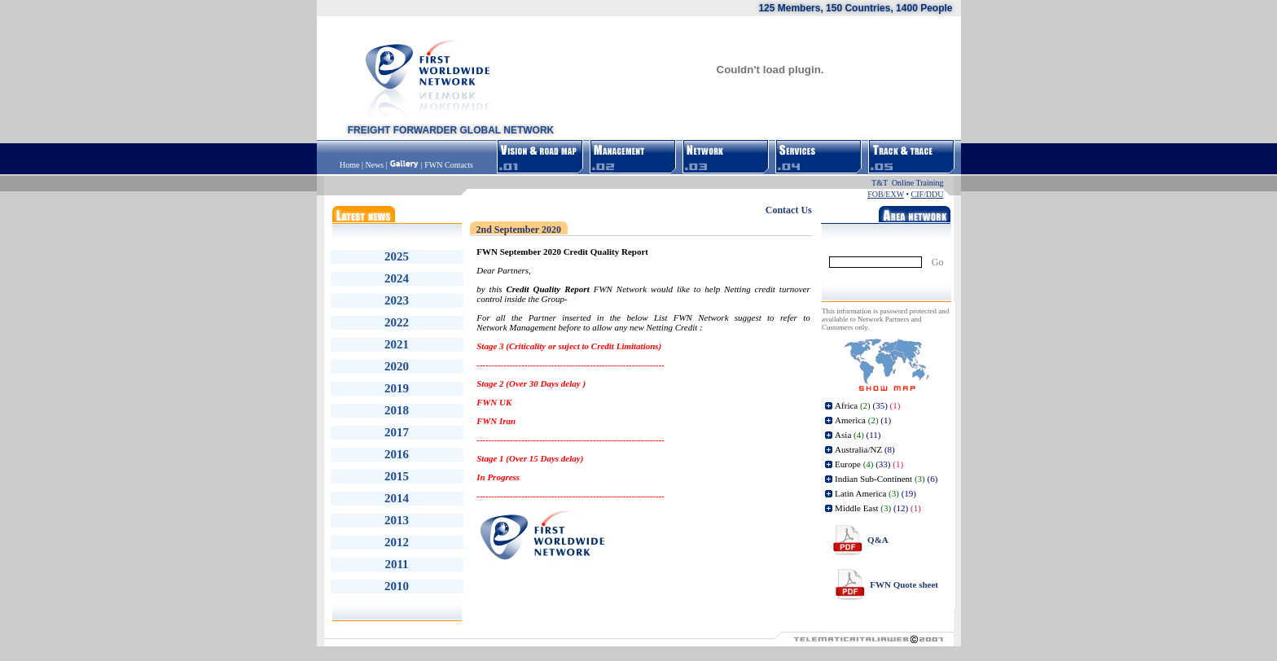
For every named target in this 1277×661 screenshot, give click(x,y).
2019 (396, 388)
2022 (396, 322)
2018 (396, 410)
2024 (396, 278)
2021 (396, 344)
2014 (396, 498)
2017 (396, 432)
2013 (396, 520)
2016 (396, 454)
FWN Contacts (448, 164)
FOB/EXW (885, 194)
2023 (396, 300)
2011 (396, 564)
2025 (396, 256)
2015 (396, 476)
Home (351, 164)
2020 (396, 366)
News (374, 164)
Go (938, 262)
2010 (396, 586)
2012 (396, 542)
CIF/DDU (927, 194)
